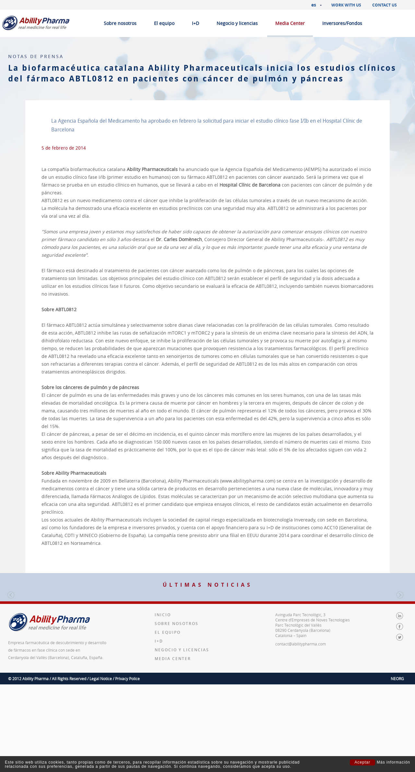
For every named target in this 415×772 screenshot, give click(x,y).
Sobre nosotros (120, 23)
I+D (195, 23)
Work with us (346, 5)
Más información (393, 762)
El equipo (164, 23)
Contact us (384, 5)
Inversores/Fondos (342, 23)
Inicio (163, 694)
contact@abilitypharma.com (300, 723)
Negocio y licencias (237, 23)
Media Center (290, 23)
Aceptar (362, 762)
